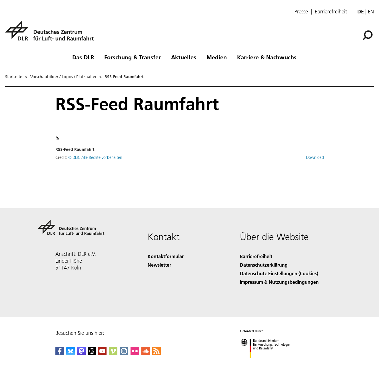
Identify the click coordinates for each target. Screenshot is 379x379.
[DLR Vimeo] (113, 353)
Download (315, 157)
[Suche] (367, 35)
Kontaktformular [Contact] (166, 256)
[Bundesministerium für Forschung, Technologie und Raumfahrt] (268, 363)
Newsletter (159, 265)
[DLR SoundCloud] (145, 353)
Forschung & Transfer (132, 57)
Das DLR (83, 57)
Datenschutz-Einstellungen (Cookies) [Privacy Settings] (279, 273)
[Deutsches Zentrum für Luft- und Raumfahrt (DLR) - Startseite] (51, 34)
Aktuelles (183, 57)
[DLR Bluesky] (70, 353)
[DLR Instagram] (124, 353)
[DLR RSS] (156, 353)
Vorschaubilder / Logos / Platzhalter (63, 77)
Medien (216, 57)
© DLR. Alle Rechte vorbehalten (95, 157)
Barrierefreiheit (331, 12)
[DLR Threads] (92, 353)
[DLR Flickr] (135, 353)
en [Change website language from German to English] (371, 11)
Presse (301, 12)
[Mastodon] (81, 353)
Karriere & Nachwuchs (266, 57)
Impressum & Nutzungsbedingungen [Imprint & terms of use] (279, 282)
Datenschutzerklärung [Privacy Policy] (264, 265)
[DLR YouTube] (102, 353)
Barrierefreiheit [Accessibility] (256, 256)
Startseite (13, 77)
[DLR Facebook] (59, 353)
